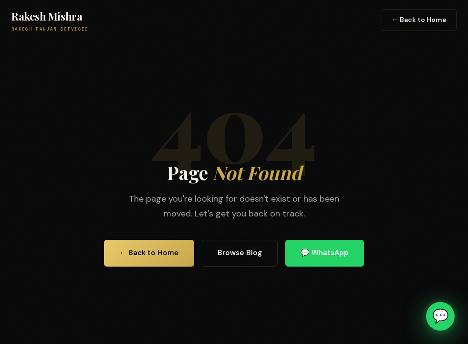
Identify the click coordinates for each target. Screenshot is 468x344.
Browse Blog (240, 253)
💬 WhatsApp (325, 253)
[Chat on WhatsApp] (440, 316)
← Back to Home (419, 19)
